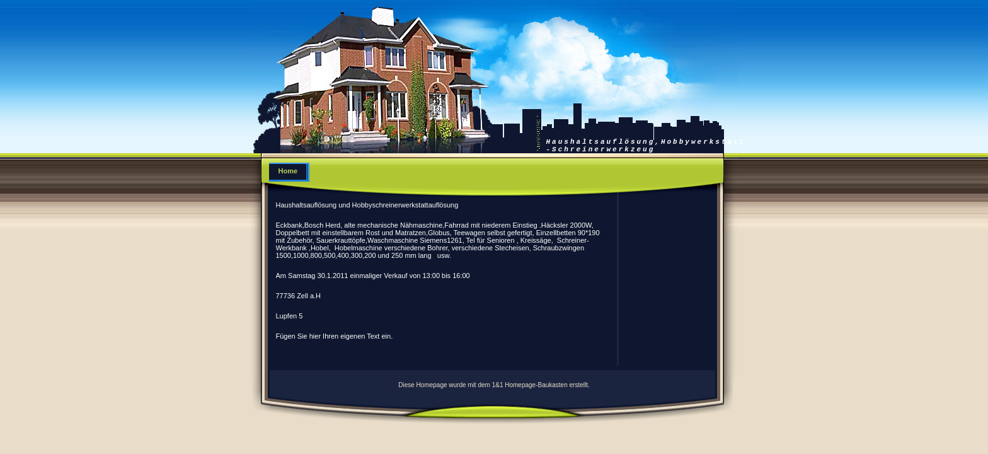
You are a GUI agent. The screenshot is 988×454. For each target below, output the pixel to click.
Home (288, 171)
